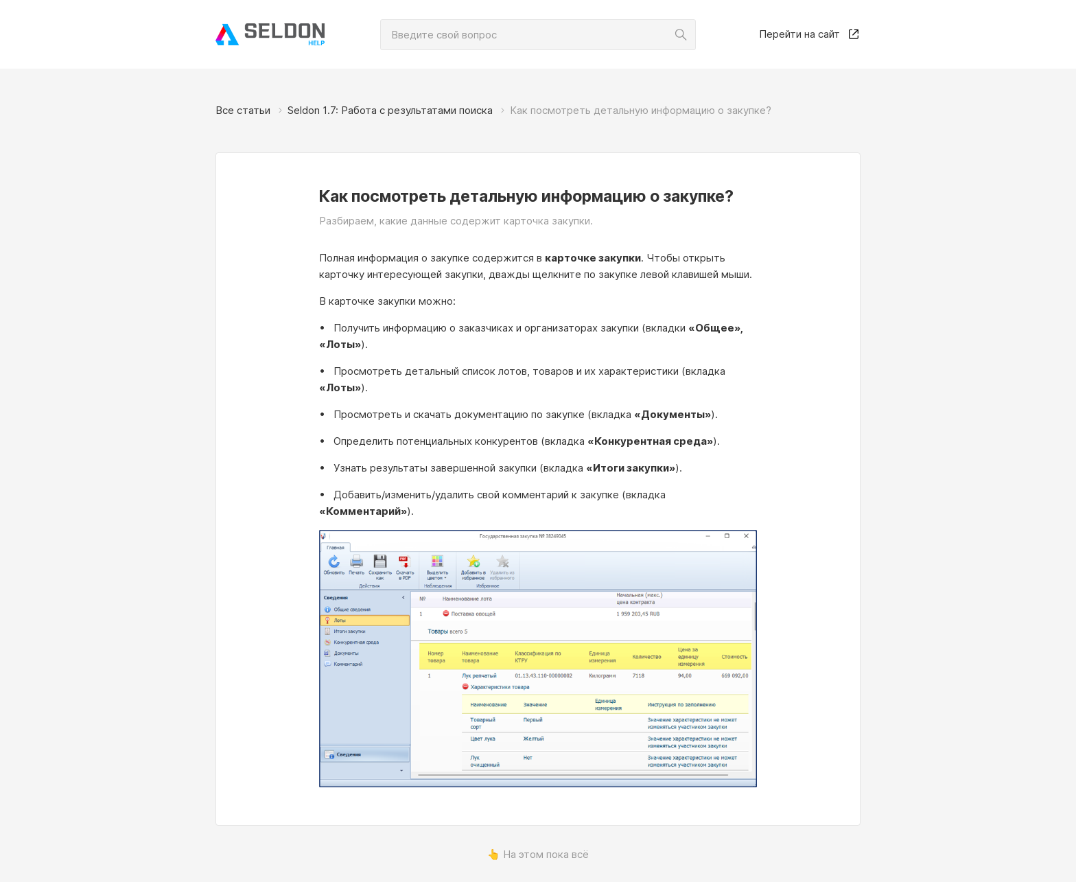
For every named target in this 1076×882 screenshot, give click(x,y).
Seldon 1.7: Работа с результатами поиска (390, 110)
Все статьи (242, 110)
